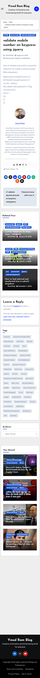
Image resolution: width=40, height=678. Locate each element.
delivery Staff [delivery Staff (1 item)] (25, 355)
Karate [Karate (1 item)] (15, 374)
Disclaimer (29, 669)
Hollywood (11, 534)
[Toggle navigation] (2, 9)
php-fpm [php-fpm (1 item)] (29, 392)
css (7, 272)
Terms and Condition (15, 669)
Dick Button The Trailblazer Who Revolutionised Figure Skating (18, 519)
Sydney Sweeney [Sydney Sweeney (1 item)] (20, 401)
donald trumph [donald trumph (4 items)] (9, 360)
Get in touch (27, 674)
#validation (25, 58)
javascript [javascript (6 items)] (29, 369)
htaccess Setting (27, 249)
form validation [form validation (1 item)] (23, 360)
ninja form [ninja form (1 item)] (16, 388)
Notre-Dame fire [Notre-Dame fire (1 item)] (29, 388)
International (12, 463)
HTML (6, 35)
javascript (15, 35)
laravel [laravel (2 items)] (23, 374)
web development (28, 35)
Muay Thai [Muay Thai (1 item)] (15, 383)
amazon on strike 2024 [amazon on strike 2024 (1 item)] (21, 337)
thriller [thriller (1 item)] (32, 401)
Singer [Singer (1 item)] (6, 397)
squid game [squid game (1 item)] (16, 397)
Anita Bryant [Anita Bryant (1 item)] (8, 341)
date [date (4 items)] (24, 346)
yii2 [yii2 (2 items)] (5, 415)
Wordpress (26, 227)
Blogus (32, 662)
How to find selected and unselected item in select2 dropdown (17, 281)
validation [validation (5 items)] (19, 406)
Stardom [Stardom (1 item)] (27, 397)
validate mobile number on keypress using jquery (19, 45)
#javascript (9, 58)
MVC (25, 224)
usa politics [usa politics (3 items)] (8, 406)
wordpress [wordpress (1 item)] (27, 411)
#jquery (18, 58)
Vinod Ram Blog (19, 6)
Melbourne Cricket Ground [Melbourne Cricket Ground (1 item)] (13, 378)
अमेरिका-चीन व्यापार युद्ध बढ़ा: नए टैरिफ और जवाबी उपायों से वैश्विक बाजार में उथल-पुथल (18, 494)
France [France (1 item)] (6, 364)
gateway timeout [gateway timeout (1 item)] (19, 364)
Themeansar (20, 665)
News (22, 463)
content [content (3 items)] (7, 346)
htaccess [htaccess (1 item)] (18, 369)
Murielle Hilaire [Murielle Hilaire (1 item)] (27, 383)
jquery (19, 224)
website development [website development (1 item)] (11, 411)
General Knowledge (14, 460)
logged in (17, 306)
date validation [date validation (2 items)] (9, 350)
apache (9, 249)
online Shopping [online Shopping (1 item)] (9, 392)
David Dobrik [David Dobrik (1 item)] (23, 350)
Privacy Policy (14, 674)
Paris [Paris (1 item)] (21, 392)
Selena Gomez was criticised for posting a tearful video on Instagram (19, 544)
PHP (7, 252)
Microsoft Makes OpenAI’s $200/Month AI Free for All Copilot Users (18, 469)
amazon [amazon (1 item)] (7, 337)
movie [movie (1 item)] (6, 383)
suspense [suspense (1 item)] (7, 401)
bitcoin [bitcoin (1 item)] (29, 341)
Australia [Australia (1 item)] (20, 341)
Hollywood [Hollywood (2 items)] (7, 369)
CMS (16, 249)
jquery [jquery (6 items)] (6, 374)
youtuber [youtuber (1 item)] (13, 415)
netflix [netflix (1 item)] (6, 388)
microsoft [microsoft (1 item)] (29, 378)
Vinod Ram (10, 55)
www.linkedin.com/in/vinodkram (16, 159)
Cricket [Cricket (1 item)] (16, 346)
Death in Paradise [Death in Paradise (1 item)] (10, 355)
